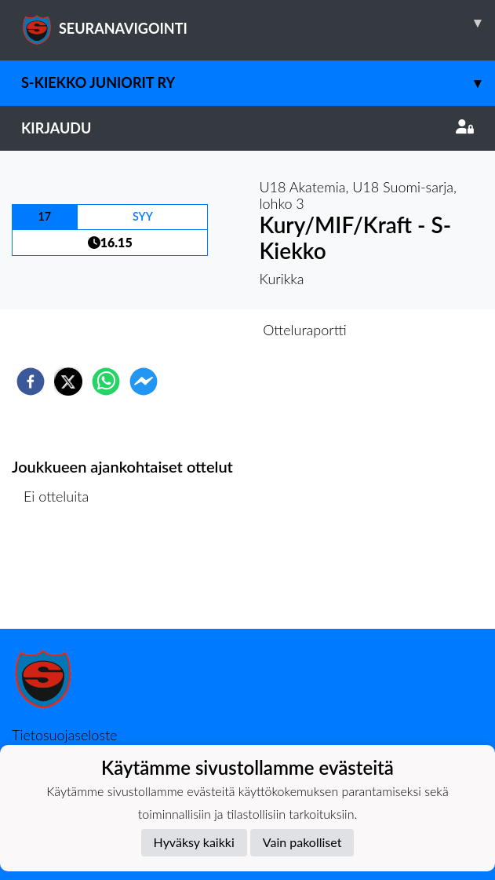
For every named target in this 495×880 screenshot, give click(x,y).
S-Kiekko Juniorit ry (258, 82)
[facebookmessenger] (143, 381)
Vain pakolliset (302, 841)
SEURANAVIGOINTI (258, 23)
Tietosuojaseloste (64, 734)
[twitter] (68, 381)
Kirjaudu (247, 128)
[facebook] (30, 381)
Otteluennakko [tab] (193, 329)
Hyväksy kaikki (194, 841)
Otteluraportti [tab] (305, 329)
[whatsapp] (106, 381)
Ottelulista (62, 575)
